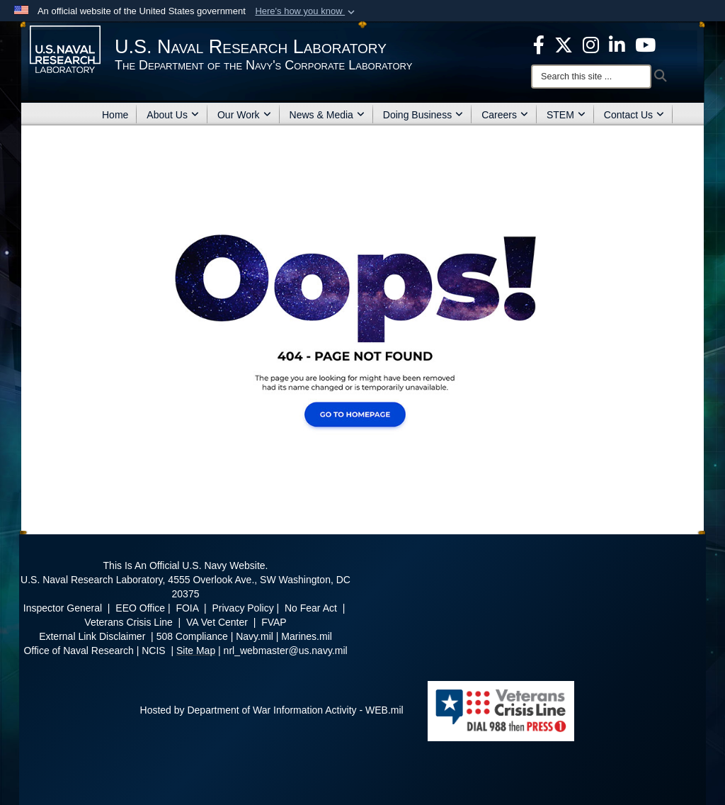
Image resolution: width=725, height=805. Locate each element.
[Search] (591, 76)
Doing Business (423, 114)
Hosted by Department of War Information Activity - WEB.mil (272, 710)
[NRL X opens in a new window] (563, 44)
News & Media (327, 114)
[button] (306, 11)
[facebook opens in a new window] (538, 44)
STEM (566, 114)
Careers (504, 114)
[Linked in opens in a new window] (617, 44)
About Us (173, 114)
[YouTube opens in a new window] (645, 44)
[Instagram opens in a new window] (591, 44)
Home (115, 114)
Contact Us (634, 114)
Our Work (244, 114)
